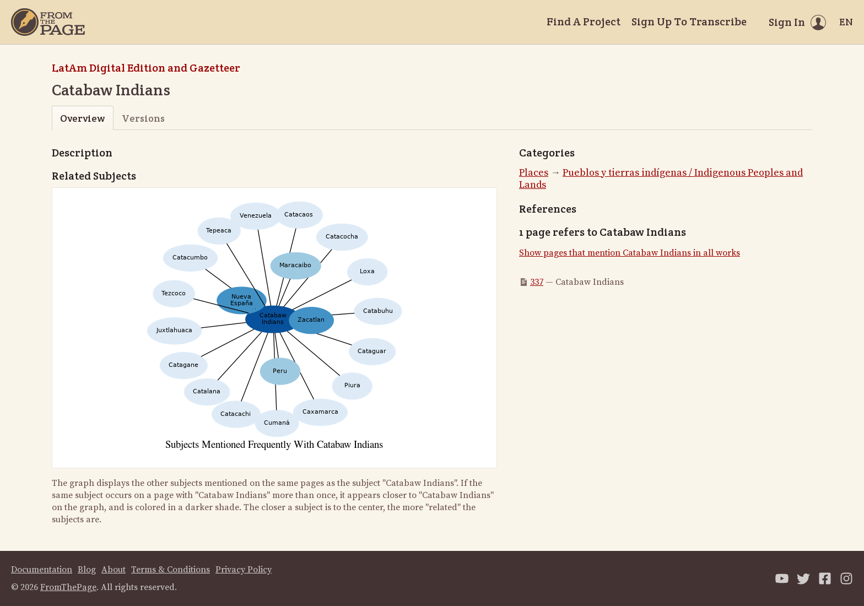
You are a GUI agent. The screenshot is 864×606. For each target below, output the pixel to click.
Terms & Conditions (170, 569)
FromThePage (68, 587)
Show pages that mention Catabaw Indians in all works (629, 252)
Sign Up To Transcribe (689, 21)
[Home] (48, 22)
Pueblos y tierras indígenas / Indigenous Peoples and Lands (661, 179)
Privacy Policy (243, 569)
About (113, 569)
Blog (87, 569)
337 (536, 282)
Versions (143, 118)
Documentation (41, 569)
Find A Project (583, 21)
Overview (82, 118)
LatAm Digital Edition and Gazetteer (146, 68)
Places (533, 172)
